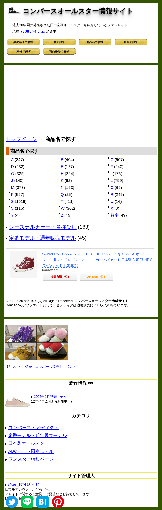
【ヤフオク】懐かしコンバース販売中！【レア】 (42, 366)
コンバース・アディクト (33, 427)
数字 (115, 215)
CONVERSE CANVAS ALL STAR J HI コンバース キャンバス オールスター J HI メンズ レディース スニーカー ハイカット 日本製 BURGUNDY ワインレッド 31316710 (97, 259)
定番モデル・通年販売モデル (42, 238)
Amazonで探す (96, 276)
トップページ (21, 139)
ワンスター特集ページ (31, 458)
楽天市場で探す (60, 276)
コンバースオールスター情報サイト (78, 11)
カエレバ (58, 270)
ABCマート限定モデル (31, 451)
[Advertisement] (81, 101)
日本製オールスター (28, 443)
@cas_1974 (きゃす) (23, 484)
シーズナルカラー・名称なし (43, 227)
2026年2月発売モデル (49, 397)
